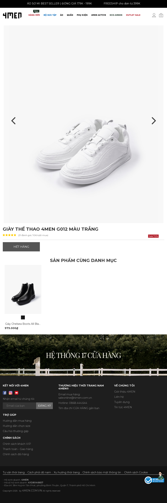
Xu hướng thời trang (67, 472)
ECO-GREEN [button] (116, 15)
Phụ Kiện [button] (82, 15)
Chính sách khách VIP (17, 444)
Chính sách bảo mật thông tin (101, 472)
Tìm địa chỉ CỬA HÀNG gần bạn (78, 408)
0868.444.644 (78, 403)
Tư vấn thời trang (14, 472)
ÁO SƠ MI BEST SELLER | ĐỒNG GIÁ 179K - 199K (58, 3)
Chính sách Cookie (136, 472)
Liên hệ (119, 397)
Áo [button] (61, 15)
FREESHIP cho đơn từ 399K (120, 3)
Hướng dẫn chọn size (16, 426)
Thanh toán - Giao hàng (18, 449)
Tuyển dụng (122, 402)
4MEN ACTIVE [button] (98, 15)
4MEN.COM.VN (32, 490)
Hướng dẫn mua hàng (17, 420)
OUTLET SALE (133, 15)
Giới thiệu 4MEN (124, 391)
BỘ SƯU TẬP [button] (50, 15)
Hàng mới (34, 13)
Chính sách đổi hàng (16, 454)
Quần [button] (70, 15)
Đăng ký (44, 405)
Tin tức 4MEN (123, 407)
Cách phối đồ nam (39, 472)
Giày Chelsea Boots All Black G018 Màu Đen (33, 324)
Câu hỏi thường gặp (16, 431)
